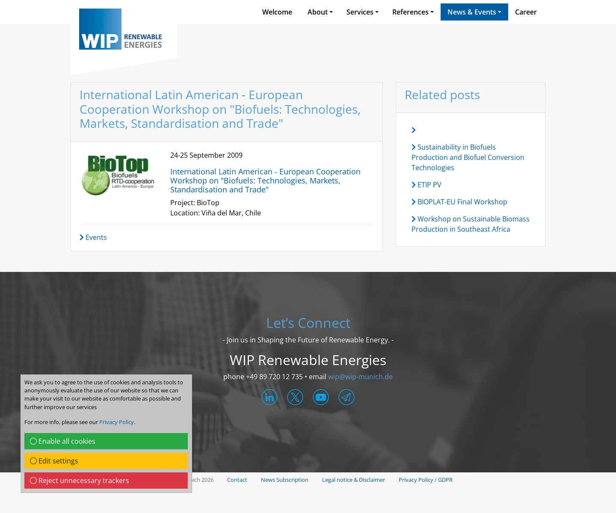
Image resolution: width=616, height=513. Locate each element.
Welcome (277, 12)
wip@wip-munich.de (360, 376)
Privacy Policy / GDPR (426, 480)
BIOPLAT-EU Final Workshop (459, 201)
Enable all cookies (62, 441)
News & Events (471, 12)
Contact (237, 480)
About (318, 12)
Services (359, 12)
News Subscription (284, 480)
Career (526, 12)
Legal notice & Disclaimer (353, 480)
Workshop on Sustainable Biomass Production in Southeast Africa (471, 224)
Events (93, 237)
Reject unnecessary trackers (79, 480)
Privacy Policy (116, 422)
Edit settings (54, 461)
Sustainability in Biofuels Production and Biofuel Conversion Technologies (468, 157)
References (410, 12)
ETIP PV (426, 184)
